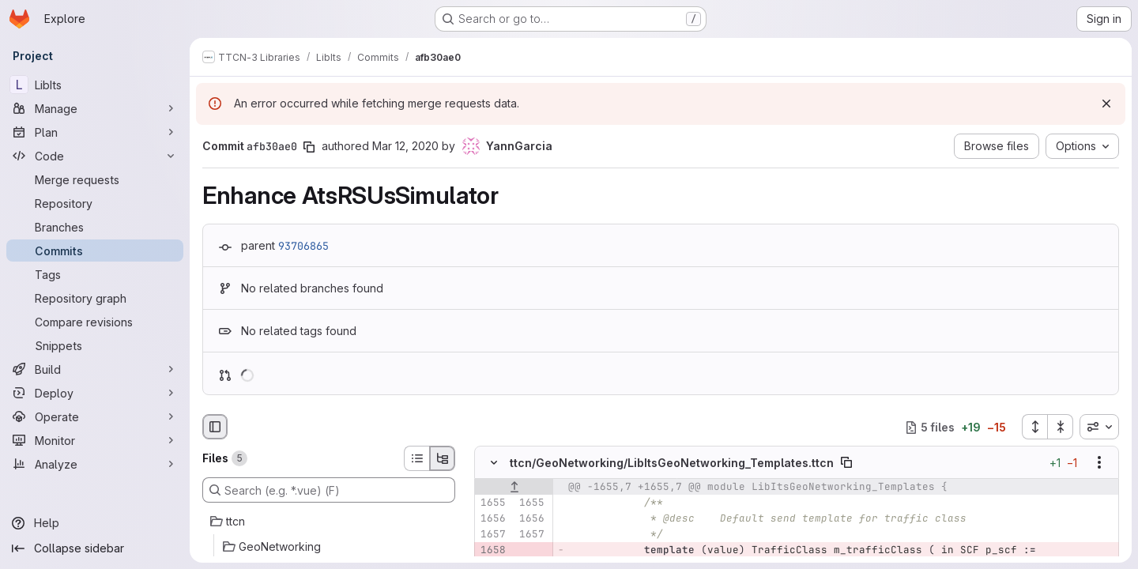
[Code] (94, 156)
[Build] (94, 369)
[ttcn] (329, 521)
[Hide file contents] (493, 463)
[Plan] (94, 132)
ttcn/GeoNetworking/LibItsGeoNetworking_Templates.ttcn (672, 462)
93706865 (303, 246)
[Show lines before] (514, 488)
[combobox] (1099, 426)
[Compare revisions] (94, 322)
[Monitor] (94, 440)
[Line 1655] (492, 503)
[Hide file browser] (215, 426)
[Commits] (94, 250)
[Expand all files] (1034, 426)
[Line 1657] (492, 535)
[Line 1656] (492, 519)
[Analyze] (94, 464)
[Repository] (94, 203)
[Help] (94, 523)
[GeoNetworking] (329, 547)
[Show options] (1099, 463)
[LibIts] (94, 84)
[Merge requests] (94, 179)
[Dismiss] (1106, 103)
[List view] (416, 458)
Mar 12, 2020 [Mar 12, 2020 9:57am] (405, 146)
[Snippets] (94, 345)
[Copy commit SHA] (309, 147)
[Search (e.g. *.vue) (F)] (328, 490)
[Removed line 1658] (492, 551)
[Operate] (94, 416)
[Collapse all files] (1060, 426)
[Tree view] (442, 458)
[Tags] (94, 274)
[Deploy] (94, 393)
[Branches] (94, 227)
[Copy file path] (846, 463)
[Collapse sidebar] (94, 548)
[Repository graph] (94, 298)
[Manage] (94, 108)
